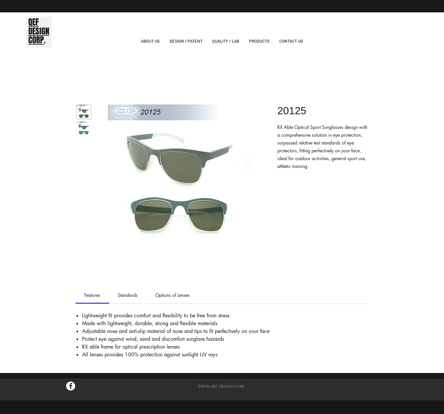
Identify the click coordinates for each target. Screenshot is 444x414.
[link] (92, 295)
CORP (36, 40)
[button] (259, 41)
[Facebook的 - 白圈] (70, 386)
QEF (33, 22)
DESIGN (38, 31)
